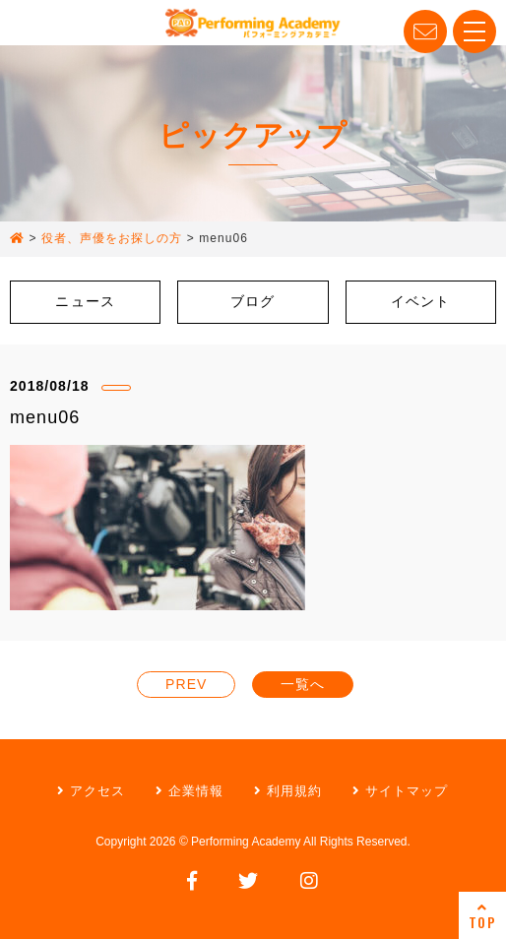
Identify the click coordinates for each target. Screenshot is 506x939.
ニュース (84, 301)
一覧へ (303, 684)
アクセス (91, 790)
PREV (186, 684)
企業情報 (189, 790)
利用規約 (288, 790)
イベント (420, 301)
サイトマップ (400, 790)
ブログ (252, 301)
